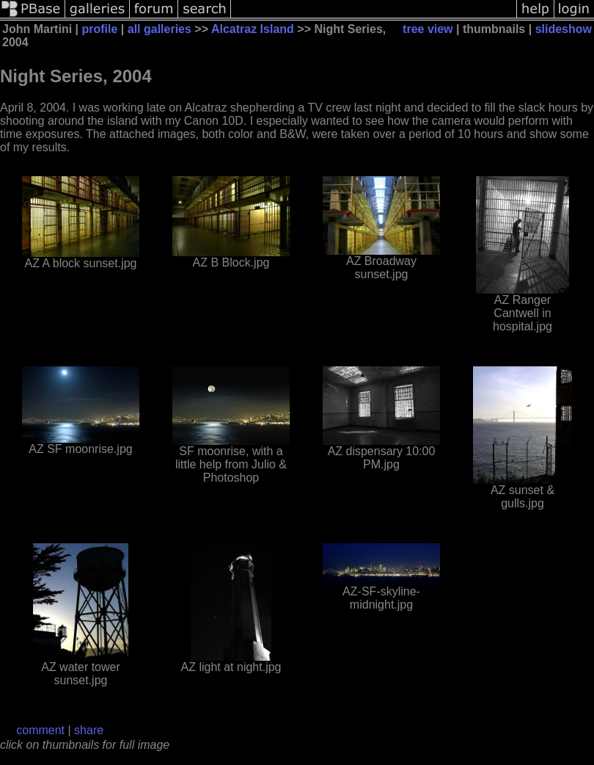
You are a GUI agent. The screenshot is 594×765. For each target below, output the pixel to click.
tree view (427, 29)
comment (40, 730)
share (88, 730)
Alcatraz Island (252, 29)
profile (99, 29)
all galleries (159, 29)
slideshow (563, 29)
